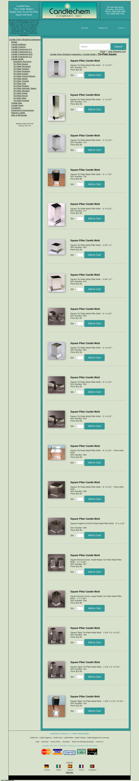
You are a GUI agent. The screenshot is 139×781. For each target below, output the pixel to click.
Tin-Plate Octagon (21, 69)
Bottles (14, 42)
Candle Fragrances (45, 738)
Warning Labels (18, 113)
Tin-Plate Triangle (21, 81)
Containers (16, 108)
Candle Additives (18, 44)
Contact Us (99, 742)
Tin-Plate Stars (19, 98)
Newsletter (66, 742)
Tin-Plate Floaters (21, 86)
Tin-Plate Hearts (20, 79)
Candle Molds (17, 59)
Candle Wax (16, 103)
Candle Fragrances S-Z (21, 57)
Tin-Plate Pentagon (21, 71)
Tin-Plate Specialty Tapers (24, 88)
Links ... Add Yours (42, 742)
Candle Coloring (18, 47)
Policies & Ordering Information (83, 742)
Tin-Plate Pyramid (21, 101)
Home (102, 51)
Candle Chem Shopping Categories (25, 40)
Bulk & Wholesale (19, 115)
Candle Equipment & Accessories (98, 738)
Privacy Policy (56, 742)
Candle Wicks (17, 105)
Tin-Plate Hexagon (21, 91)
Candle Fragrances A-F (21, 49)
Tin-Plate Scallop (20, 74)
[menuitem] (25, 39)
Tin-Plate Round (20, 96)
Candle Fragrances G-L (21, 52)
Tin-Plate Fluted (20, 93)
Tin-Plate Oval (19, 83)
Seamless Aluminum (22, 61)
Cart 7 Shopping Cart (7, 780)
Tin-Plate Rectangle (22, 66)
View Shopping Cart (117, 51)
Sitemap (69, 772)
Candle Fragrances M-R (21, 54)
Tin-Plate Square (20, 64)
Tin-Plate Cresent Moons (24, 76)
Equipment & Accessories (22, 110)
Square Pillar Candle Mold (85, 60)
